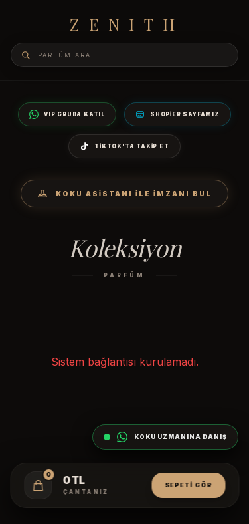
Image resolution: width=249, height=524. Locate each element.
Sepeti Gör (188, 485)
